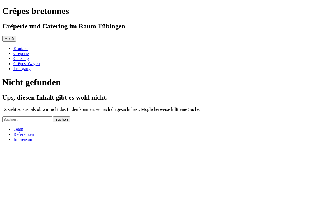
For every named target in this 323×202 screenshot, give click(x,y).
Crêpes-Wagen (26, 63)
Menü (9, 38)
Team (18, 129)
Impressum (23, 139)
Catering (21, 58)
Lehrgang (22, 68)
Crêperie (21, 53)
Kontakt (20, 48)
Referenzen (23, 134)
